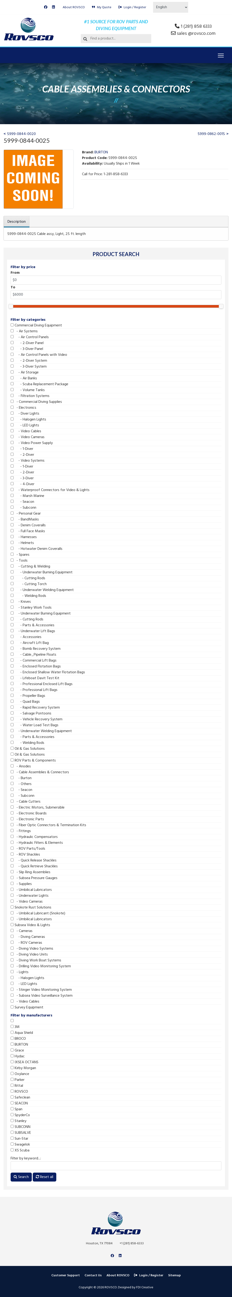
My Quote (101, 7)
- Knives (21, 602)
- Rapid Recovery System (35, 707)
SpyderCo (20, 1115)
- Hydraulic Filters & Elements (37, 843)
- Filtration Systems (30, 396)
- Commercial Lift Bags (34, 660)
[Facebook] (45, 7)
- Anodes (21, 766)
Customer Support (65, 1275)
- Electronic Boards (29, 813)
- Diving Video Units (29, 954)
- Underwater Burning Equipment (42, 572)
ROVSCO (19, 1092)
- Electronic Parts (27, 819)
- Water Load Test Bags (34, 725)
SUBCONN (20, 1127)
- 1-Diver (22, 449)
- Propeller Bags (28, 696)
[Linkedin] (53, 7)
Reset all (44, 1177)
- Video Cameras (28, 437)
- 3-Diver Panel (27, 349)
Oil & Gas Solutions (28, 749)
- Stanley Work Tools (31, 608)
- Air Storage (25, 372)
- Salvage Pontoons (31, 713)
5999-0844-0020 (21, 134)
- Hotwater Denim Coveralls (36, 549)
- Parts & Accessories (32, 625)
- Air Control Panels (30, 337)
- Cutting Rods (28, 578)
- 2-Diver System (29, 361)
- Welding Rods (28, 596)
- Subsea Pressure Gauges (34, 878)
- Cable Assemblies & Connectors (40, 772)
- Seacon (22, 502)
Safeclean (20, 1097)
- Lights (19, 972)
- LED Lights (25, 425)
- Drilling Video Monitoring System (41, 966)
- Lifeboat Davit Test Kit (35, 678)
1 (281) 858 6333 (196, 26)
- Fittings (21, 831)
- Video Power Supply (32, 443)
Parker (17, 1080)
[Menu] (221, 55)
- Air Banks (24, 378)
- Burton (21, 778)
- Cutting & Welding (30, 566)
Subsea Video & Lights (30, 925)
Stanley (18, 1121)
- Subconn (23, 508)
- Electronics (23, 408)
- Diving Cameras (28, 937)
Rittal (17, 1086)
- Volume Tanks (28, 390)
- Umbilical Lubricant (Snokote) (38, 913)
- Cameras (22, 931)
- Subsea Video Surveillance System (42, 996)
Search (21, 1177)
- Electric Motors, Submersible (38, 807)
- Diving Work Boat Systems (36, 960)
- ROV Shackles (25, 854)
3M (15, 1027)
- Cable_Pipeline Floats (33, 655)
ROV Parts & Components (33, 760)
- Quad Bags (25, 702)
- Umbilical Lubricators (31, 890)
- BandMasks (25, 519)
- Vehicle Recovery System (36, 719)
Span (16, 1109)
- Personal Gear (26, 513)
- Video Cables (26, 431)
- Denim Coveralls (28, 525)
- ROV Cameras (26, 943)
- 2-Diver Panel (27, 343)
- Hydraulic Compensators (34, 837)
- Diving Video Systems (32, 949)
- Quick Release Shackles (34, 860)
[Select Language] (170, 7)
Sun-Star (19, 1139)
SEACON (19, 1103)
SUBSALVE (21, 1133)
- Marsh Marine (27, 496)
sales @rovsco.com (196, 33)
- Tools (19, 560)
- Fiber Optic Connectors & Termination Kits (48, 825)
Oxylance (20, 1074)
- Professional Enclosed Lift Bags (42, 684)
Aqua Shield (22, 1033)
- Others (21, 784)
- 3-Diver (22, 478)
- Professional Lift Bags (34, 690)
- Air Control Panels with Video (39, 355)
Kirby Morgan (23, 1068)
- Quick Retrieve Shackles (34, 866)
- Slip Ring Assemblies (30, 872)
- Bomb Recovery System (36, 649)
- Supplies (21, 884)
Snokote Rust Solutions (31, 907)
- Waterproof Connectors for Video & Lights (50, 490)
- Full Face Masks (28, 531)
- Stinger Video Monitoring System (41, 990)
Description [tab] (17, 222)
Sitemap (174, 1275)
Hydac (18, 1056)
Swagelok (20, 1144)
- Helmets (22, 543)
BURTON (19, 1044)
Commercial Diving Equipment (36, 325)
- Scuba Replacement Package (39, 384)
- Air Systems (24, 331)
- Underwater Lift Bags (33, 631)
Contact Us (93, 1275)
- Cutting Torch (29, 584)
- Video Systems (28, 461)
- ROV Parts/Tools (28, 849)
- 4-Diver (22, 484)
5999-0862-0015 (211, 134)
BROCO (18, 1039)
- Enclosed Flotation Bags (36, 666)
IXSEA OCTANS (24, 1062)
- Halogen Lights (28, 419)
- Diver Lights (25, 413)
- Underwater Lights (30, 896)
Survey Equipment (27, 1007)
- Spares (20, 555)
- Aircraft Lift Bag (30, 643)
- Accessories (26, 637)
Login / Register (132, 7)
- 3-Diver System (29, 366)
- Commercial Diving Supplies (36, 402)
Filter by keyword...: (26, 1158)
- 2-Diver (22, 455)
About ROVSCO (74, 7)
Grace (17, 1050)
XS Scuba (20, 1150)
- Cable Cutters (26, 802)
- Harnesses (24, 537)
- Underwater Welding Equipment (42, 590)
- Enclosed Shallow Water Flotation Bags (48, 672)
